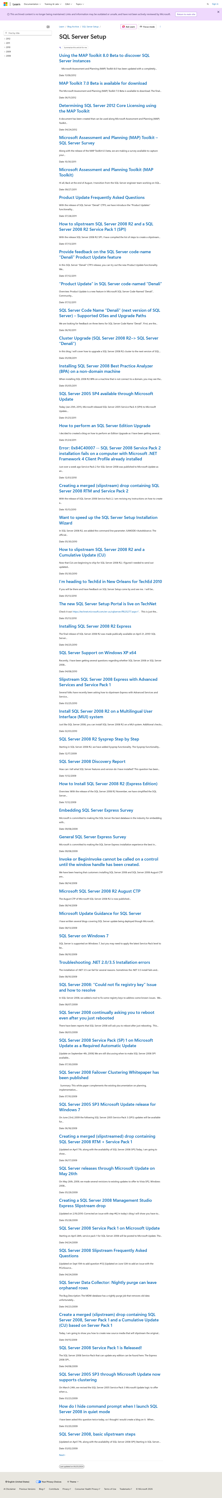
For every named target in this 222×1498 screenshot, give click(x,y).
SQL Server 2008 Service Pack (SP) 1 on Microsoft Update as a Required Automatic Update (106, 1042)
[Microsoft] (6, 4)
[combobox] (28, 33)
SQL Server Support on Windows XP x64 (97, 652)
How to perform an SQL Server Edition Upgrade (104, 425)
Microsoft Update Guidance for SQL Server (100, 913)
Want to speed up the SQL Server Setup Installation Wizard (108, 519)
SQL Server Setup (90, 26)
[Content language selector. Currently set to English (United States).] (17, 1481)
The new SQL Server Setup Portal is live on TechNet (107, 603)
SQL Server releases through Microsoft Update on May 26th (107, 1170)
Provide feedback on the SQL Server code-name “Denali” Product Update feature (105, 254)
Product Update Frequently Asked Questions (102, 197)
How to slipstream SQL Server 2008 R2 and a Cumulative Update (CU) (102, 551)
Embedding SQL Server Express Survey (96, 810)
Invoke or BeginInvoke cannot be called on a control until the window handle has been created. (108, 861)
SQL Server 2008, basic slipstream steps (97, 1434)
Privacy (66, 1488)
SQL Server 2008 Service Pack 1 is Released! (100, 1347)
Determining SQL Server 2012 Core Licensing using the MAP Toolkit (107, 107)
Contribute (54, 1488)
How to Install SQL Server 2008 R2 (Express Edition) (108, 783)
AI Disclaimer (10, 1488)
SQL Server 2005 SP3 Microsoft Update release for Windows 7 (107, 1106)
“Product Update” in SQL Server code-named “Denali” (110, 283)
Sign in (215, 3)
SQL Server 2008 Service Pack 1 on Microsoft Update (109, 1228)
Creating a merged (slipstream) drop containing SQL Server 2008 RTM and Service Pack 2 (109, 487)
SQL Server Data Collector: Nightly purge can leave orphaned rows (108, 1284)
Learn (61, 26)
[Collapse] (48, 26)
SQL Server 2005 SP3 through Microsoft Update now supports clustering (109, 1376)
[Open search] (208, 4)
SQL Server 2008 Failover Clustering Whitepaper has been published (109, 1074)
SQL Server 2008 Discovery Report (92, 761)
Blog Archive (73, 26)
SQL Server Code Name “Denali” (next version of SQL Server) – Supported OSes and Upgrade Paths (109, 312)
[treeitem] (28, 39)
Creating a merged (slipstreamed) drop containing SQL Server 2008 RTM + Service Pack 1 (107, 1138)
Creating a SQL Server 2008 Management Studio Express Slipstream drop (105, 1202)
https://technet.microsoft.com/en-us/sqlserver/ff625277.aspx (105, 611)
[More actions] (160, 26)
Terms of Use (110, 1488)
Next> (62, 1454)
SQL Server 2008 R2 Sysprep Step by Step (99, 739)
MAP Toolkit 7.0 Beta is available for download (103, 83)
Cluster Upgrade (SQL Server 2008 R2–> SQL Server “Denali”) (108, 340)
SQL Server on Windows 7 (84, 935)
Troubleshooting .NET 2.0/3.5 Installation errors (104, 962)
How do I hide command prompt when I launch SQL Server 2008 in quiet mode (108, 1408)
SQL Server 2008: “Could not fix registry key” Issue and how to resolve (107, 987)
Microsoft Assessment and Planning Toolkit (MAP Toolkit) (106, 172)
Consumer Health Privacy (86, 1488)
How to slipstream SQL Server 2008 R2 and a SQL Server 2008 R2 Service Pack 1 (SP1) (106, 226)
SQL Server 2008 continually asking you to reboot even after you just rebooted (106, 1014)
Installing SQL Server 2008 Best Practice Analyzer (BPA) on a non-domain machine (106, 368)
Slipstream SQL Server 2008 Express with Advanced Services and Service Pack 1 (108, 681)
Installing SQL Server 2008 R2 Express (95, 626)
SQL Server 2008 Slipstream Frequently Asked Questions (103, 1252)
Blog (41, 1488)
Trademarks (125, 1488)
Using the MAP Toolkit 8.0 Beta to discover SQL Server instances (104, 57)
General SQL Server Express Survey (92, 836)
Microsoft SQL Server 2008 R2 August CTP (99, 891)
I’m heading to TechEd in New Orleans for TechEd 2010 (110, 581)
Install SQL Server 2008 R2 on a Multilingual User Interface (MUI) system (106, 713)
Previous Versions (27, 1488)
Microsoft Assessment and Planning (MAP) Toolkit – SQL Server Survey (108, 139)
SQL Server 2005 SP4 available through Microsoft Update (106, 396)
